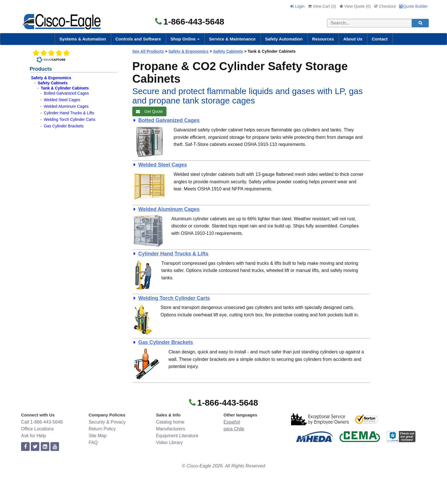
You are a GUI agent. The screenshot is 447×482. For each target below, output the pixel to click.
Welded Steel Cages (62, 99)
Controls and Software (138, 38)
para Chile (234, 428)
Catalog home (170, 422)
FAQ (93, 442)
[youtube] (54, 446)
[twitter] (35, 446)
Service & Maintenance (232, 38)
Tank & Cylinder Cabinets (65, 88)
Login (297, 6)
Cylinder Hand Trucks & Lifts (69, 113)
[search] (420, 23)
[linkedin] (45, 446)
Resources (323, 38)
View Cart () (322, 6)
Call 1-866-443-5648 (42, 422)
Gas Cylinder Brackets (64, 126)
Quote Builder (413, 6)
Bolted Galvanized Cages (66, 93)
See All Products (148, 51)
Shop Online (185, 38)
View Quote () (355, 6)
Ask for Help (33, 435)
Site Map (98, 435)
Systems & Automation (82, 38)
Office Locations (37, 428)
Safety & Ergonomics (51, 78)
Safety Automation (284, 38)
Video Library (169, 442)
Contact (380, 38)
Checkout (385, 6)
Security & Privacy (107, 422)
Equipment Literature (177, 435)
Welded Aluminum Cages (66, 106)
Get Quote (149, 111)
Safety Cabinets (53, 83)
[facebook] (25, 446)
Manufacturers (170, 428)
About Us (352, 38)
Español (232, 422)
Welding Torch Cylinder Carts (70, 119)
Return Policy (102, 428)
